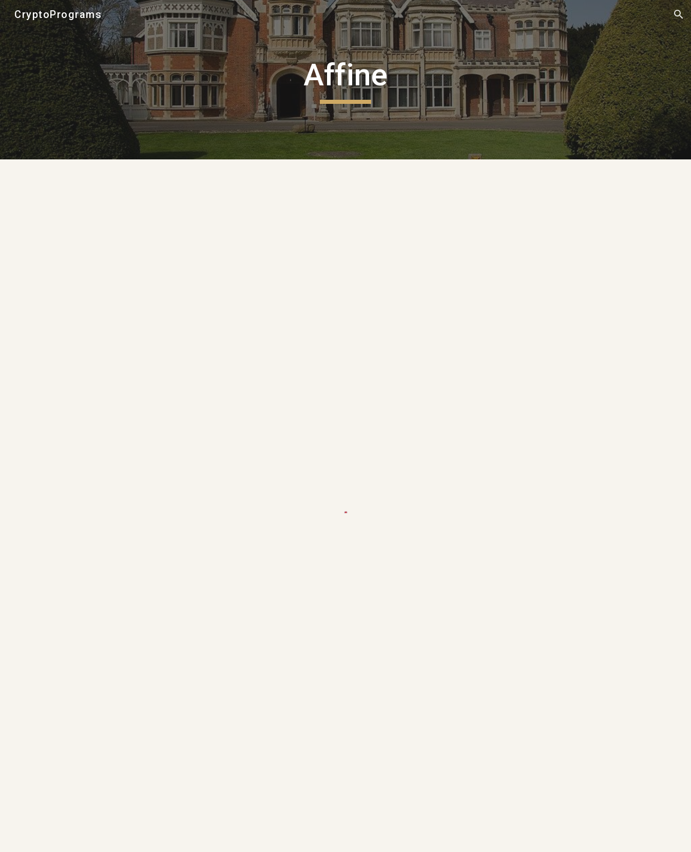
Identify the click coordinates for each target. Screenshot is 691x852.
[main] (345, 79)
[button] (678, 14)
